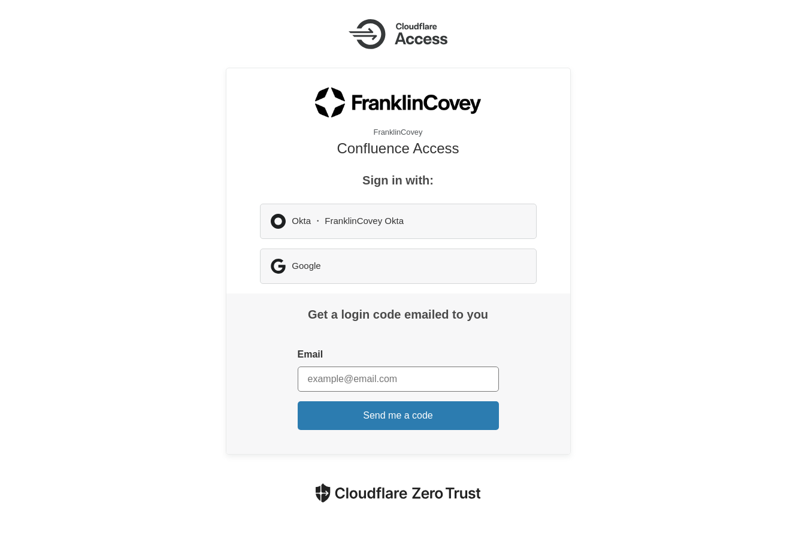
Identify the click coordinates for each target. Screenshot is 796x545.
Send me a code (398, 415)
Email (310, 354)
